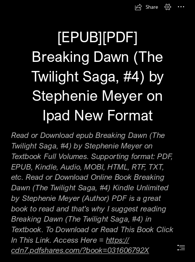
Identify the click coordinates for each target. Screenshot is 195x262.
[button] (146, 6)
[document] (97, 131)
